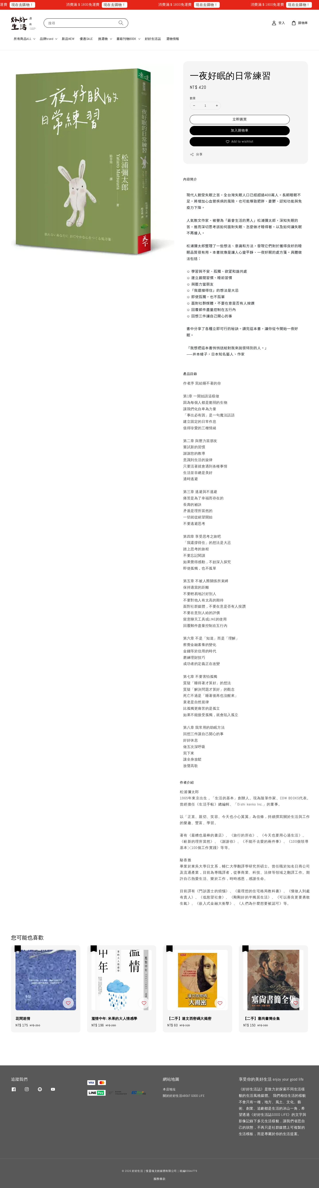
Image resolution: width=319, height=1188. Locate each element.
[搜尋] (121, 23)
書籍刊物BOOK (126, 39)
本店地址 (169, 1089)
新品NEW (68, 39)
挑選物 (103, 39)
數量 (193, 98)
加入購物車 (240, 130)
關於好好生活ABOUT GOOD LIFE (184, 1096)
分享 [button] (196, 154)
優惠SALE (86, 39)
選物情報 (172, 39)
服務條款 (160, 1179)
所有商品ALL (22, 39)
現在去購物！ (32, 4)
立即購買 (240, 119)
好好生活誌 (153, 39)
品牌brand (46, 39)
